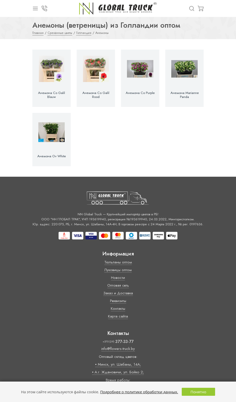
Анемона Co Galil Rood (95, 95)
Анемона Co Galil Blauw (51, 95)
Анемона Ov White (51, 156)
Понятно (198, 391)
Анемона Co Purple (140, 93)
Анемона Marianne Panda (185, 95)
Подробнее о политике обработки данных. (139, 391)
